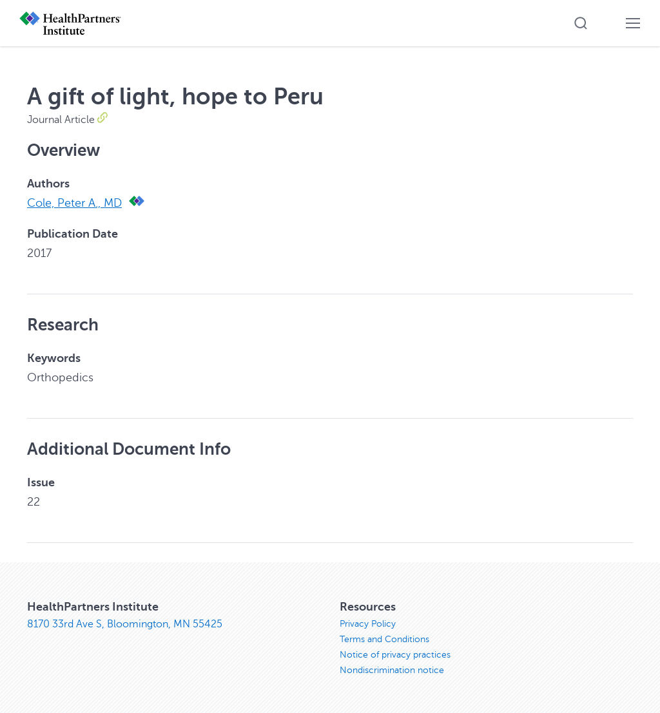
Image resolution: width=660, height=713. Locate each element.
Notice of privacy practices (395, 655)
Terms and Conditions (384, 639)
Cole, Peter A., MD (74, 202)
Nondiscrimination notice (392, 670)
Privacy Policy (368, 624)
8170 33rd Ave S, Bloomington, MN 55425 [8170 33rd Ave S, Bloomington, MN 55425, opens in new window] (124, 624)
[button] (580, 23)
